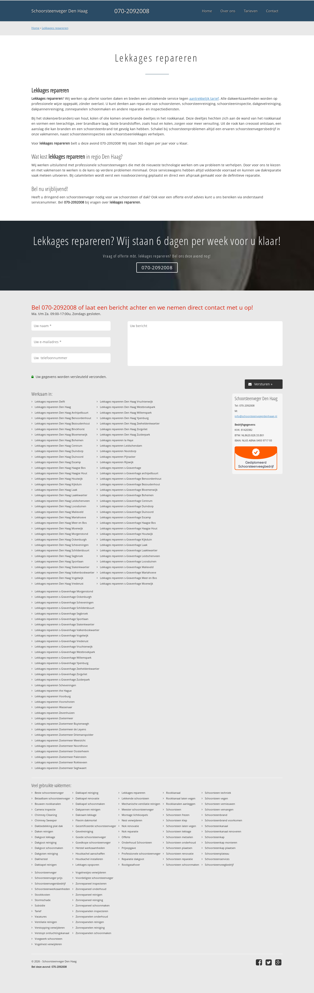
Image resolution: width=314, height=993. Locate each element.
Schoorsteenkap (214, 837)
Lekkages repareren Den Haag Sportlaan (59, 561)
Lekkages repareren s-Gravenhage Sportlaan (61, 619)
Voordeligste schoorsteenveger (94, 878)
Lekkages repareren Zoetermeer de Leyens (60, 729)
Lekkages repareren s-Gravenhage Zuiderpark (62, 679)
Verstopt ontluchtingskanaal (52, 933)
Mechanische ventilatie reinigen (141, 804)
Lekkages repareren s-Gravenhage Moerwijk (126, 583)
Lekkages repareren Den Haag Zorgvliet (123, 429)
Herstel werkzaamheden (90, 848)
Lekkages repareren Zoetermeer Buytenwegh (62, 723)
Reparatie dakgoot (133, 859)
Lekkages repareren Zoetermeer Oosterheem (62, 751)
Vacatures (41, 916)
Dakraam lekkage (86, 815)
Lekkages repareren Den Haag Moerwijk (59, 528)
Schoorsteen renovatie (180, 853)
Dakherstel (41, 859)
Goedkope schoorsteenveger (93, 842)
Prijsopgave (129, 848)
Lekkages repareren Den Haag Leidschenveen (62, 501)
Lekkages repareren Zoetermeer (54, 718)
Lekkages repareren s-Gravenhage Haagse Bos (128, 522)
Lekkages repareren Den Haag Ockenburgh (61, 539)
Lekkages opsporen (87, 864)
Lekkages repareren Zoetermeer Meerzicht (60, 740)
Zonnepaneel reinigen (89, 894)
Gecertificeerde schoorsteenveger (96, 826)
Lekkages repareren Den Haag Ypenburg (124, 418)
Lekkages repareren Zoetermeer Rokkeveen (61, 762)
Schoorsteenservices (217, 859)
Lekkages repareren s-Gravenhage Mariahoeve (128, 572)
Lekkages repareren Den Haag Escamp (58, 462)
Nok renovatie (130, 826)
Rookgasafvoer (131, 864)
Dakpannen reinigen (88, 809)
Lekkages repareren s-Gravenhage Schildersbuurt (64, 608)
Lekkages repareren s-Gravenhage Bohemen (127, 495)
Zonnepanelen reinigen (90, 922)
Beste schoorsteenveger (49, 792)
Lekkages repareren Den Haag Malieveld (59, 512)
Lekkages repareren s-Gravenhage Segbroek (61, 613)
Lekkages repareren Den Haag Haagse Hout (61, 473)
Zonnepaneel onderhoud (91, 889)
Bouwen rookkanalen (48, 804)
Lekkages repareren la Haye (116, 440)
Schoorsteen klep (176, 820)
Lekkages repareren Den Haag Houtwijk (59, 478)
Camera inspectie (45, 809)
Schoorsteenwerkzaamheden (52, 889)
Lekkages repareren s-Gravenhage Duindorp (127, 506)
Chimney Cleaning (46, 815)
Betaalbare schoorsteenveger (52, 798)
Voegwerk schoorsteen (48, 938)
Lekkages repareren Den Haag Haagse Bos (60, 467)
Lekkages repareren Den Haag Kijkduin (58, 484)
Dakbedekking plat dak (49, 826)
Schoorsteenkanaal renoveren (223, 831)
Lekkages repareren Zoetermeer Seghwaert (60, 768)
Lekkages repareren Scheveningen (55, 685)
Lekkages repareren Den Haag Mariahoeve (60, 517)
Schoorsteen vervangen (219, 809)
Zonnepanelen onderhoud (92, 916)
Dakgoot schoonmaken (49, 848)
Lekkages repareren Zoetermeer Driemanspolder (64, 734)
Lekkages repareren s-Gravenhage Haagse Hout (128, 528)
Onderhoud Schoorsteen (137, 842)
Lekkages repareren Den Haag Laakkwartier (61, 495)
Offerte (126, 837)
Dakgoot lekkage (45, 837)
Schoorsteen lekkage (178, 831)
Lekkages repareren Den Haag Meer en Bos (61, 522)
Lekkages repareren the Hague (53, 690)
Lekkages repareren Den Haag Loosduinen (60, 506)
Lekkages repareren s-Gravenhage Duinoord (127, 512)
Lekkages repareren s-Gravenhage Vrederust (61, 641)
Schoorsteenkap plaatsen (220, 848)
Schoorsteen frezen (177, 815)
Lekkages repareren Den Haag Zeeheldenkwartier (129, 423)
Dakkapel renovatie (87, 798)
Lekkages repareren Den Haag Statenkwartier (62, 567)
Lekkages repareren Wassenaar (53, 707)
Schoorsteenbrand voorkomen (223, 820)
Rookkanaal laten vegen (180, 798)
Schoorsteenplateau (217, 853)
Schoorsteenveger (45, 872)
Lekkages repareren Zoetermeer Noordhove (61, 746)
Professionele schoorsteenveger (141, 853)
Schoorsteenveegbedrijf (219, 864)
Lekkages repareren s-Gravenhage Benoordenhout (130, 478)
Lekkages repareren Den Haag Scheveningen (62, 545)
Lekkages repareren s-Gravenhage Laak (123, 545)
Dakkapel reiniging (87, 792)
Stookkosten (42, 894)
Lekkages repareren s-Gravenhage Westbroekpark (65, 652)
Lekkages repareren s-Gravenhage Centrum (126, 501)
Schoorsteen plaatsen (179, 848)
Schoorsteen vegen (216, 798)
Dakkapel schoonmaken (90, 804)
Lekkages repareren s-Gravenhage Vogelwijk (61, 635)
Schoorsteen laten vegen (181, 826)
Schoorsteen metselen (179, 837)
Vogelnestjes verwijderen (91, 872)
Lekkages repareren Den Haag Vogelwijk (59, 578)
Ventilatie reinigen (46, 922)
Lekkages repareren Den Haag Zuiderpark (125, 434)
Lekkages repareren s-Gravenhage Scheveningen (64, 602)
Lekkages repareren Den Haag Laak (56, 489)
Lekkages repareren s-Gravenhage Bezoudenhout (130, 484)
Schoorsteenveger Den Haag (59, 11)
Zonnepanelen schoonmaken (93, 933)
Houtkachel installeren (89, 859)
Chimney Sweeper (46, 820)
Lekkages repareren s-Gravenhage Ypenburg (61, 663)
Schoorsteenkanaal (216, 826)
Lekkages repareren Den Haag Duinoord (59, 456)
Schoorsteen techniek (218, 792)
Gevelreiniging (84, 831)
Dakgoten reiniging (46, 853)
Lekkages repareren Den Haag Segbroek (59, 556)
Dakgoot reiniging (45, 842)
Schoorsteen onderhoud (181, 842)
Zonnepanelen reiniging (90, 927)
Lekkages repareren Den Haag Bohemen (59, 440)
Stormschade (43, 900)
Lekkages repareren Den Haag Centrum (58, 445)
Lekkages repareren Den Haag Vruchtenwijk (126, 401)
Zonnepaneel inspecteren (91, 883)
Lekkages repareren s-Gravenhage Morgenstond (64, 591)
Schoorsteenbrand (216, 815)
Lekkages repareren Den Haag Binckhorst (60, 429)
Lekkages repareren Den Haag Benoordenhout (63, 418)
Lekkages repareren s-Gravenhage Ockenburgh (63, 596)
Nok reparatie (130, 831)
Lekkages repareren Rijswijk (116, 462)
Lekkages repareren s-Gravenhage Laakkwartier (128, 550)
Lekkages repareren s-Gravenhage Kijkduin (126, 539)
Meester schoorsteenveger (138, 809)
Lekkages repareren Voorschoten (55, 701)
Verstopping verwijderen (50, 927)
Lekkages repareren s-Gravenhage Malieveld (127, 567)
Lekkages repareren (55, 28)
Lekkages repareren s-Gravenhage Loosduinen (128, 561)
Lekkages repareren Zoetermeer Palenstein (60, 757)
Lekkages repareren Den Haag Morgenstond (61, 534)
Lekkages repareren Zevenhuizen (55, 713)
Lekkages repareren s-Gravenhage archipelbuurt (129, 473)
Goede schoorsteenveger (91, 837)
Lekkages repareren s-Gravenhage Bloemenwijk (129, 489)
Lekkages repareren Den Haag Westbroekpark (127, 407)
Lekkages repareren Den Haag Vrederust (59, 583)
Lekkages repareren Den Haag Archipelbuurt (61, 412)
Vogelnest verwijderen (48, 944)
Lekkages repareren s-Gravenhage (120, 467)
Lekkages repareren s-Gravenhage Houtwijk (126, 534)
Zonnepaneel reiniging (89, 900)
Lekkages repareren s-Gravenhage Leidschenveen (130, 556)
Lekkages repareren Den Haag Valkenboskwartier (64, 572)
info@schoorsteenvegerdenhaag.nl (256, 416)
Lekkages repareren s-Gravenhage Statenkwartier (64, 624)
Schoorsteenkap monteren (221, 842)
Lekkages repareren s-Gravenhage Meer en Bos (128, 578)
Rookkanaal (173, 792)
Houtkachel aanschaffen (90, 853)
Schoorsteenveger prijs (48, 878)
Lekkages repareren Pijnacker (117, 456)
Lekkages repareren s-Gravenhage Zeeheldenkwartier (67, 668)
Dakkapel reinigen (46, 864)
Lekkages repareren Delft (50, 401)
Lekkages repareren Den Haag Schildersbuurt (62, 550)
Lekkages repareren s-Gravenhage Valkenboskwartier (67, 630)
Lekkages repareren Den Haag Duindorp (59, 451)
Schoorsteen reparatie (179, 859)
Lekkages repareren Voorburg (53, 696)
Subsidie (40, 905)
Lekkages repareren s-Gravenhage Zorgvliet (61, 674)
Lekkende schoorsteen (135, 798)
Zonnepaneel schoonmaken (93, 905)
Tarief (38, 911)
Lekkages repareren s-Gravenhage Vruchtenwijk (64, 646)
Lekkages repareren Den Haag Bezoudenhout (62, 423)
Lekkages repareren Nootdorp (118, 451)
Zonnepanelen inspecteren (92, 911)
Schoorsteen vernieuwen (220, 804)
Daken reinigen (44, 831)
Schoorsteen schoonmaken (182, 864)
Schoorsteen (173, 809)
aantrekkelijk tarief (204, 98)
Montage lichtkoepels (135, 815)
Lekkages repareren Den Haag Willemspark (126, 412)
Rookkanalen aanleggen (180, 804)
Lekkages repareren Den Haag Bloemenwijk (61, 434)
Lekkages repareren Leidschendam (121, 445)
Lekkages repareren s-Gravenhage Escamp (125, 517)
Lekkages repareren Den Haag (53, 407)
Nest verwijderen (132, 820)
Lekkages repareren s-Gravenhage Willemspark (63, 657)
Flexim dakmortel (86, 820)
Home (35, 28)
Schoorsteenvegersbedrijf (50, 883)
